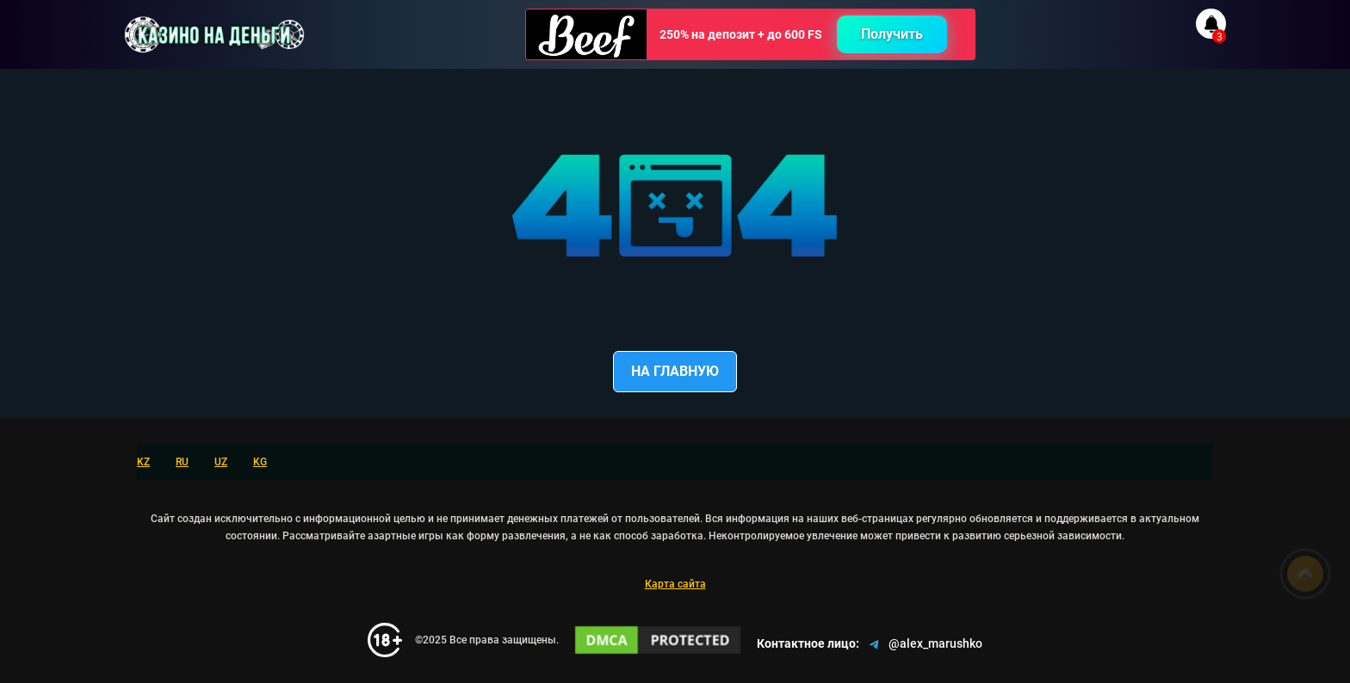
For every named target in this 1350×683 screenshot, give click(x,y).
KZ (143, 462)
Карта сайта (675, 584)
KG (260, 462)
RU (182, 462)
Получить (892, 34)
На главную (675, 371)
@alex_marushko (924, 644)
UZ (220, 462)
